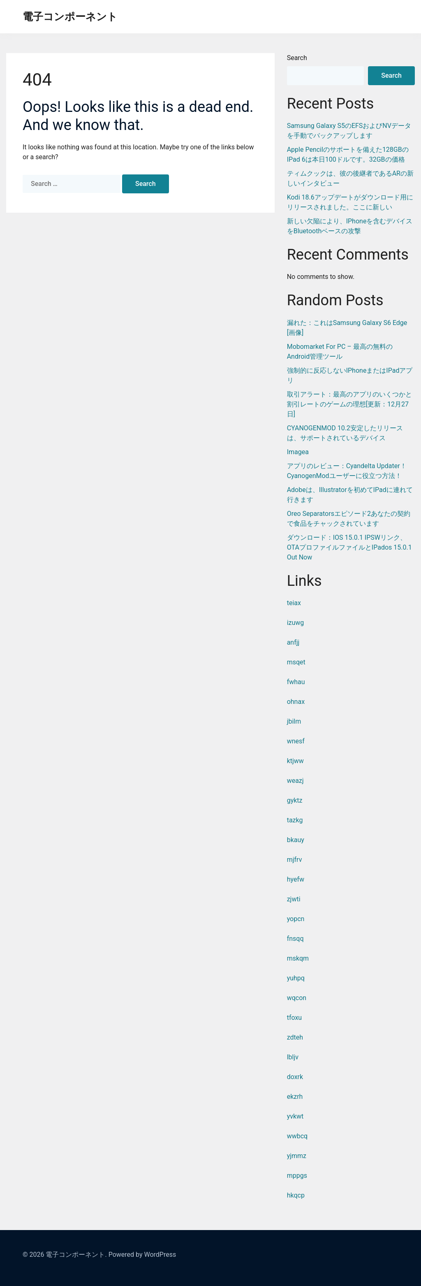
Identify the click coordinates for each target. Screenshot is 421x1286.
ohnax (296, 702)
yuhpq (296, 978)
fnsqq (295, 938)
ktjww (295, 761)
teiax (294, 603)
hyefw (295, 879)
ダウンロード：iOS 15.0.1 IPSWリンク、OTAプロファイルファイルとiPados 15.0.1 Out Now (349, 547)
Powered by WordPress (142, 1254)
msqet (296, 662)
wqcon (296, 998)
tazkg (295, 820)
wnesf (296, 741)
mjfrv (294, 860)
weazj (295, 781)
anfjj (293, 642)
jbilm (294, 721)
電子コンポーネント (70, 17)
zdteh (295, 1037)
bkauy (295, 840)
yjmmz (296, 1156)
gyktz (295, 800)
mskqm (298, 958)
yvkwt (295, 1116)
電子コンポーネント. (76, 1254)
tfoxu (294, 1017)
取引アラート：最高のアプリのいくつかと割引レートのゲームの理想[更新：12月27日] (349, 404)
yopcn (296, 919)
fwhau (296, 682)
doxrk (295, 1077)
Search (297, 58)
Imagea (298, 452)
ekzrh (295, 1096)
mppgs (297, 1175)
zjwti (294, 899)
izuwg (295, 623)
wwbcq (297, 1136)
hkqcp (296, 1195)
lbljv (292, 1057)
